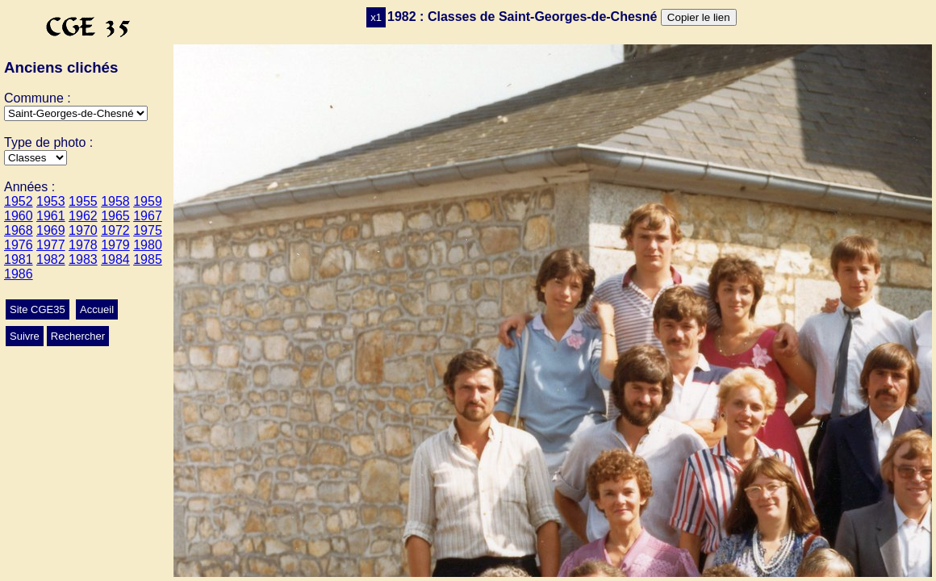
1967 (147, 216)
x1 (376, 17)
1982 (50, 259)
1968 (18, 230)
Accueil (97, 309)
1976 (18, 245)
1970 (83, 230)
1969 (50, 230)
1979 (115, 245)
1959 (147, 201)
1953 (50, 201)
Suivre (25, 336)
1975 (147, 230)
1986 (18, 274)
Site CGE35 (37, 309)
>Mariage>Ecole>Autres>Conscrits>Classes (35, 157)
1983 (83, 259)
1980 (147, 245)
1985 (147, 259)
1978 (83, 245)
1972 (115, 230)
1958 (115, 201)
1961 (50, 216)
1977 (50, 245)
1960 (18, 216)
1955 (83, 201)
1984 (115, 259)
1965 (115, 216)
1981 (18, 259)
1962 (83, 216)
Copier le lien (698, 17)
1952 (18, 201)
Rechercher (78, 336)
